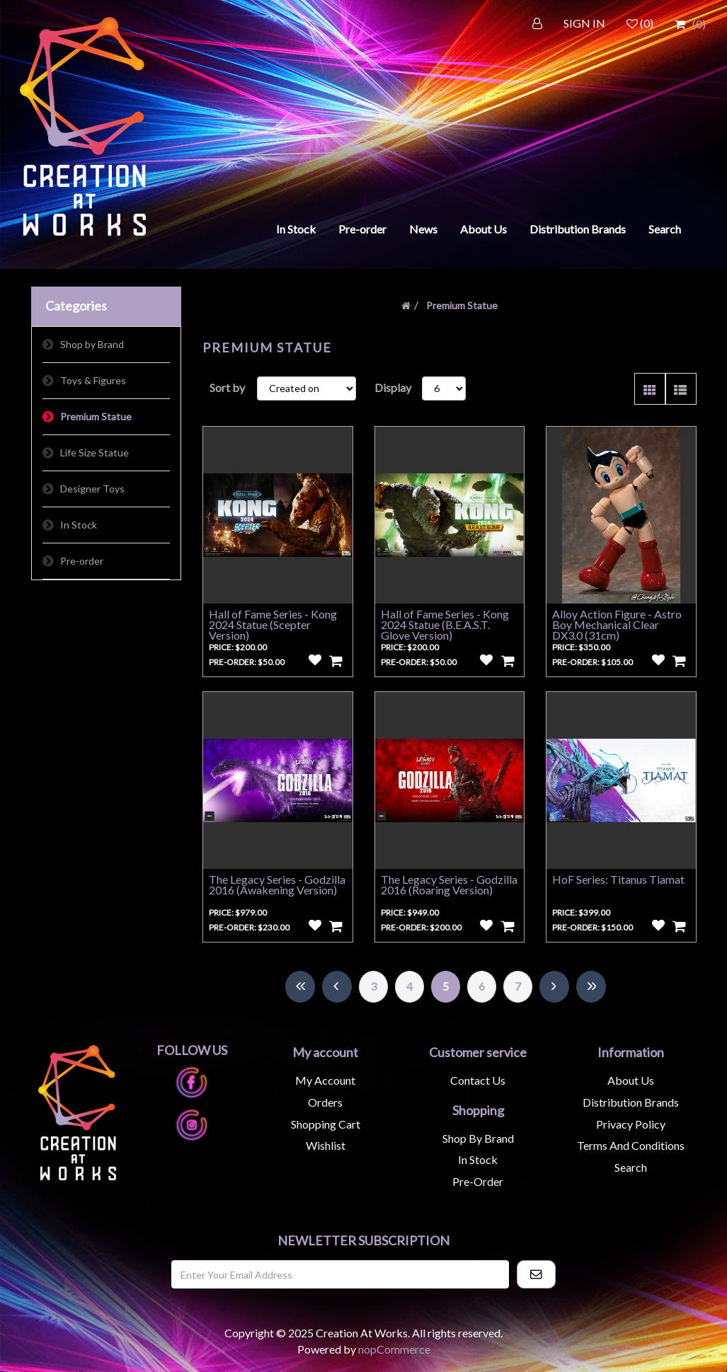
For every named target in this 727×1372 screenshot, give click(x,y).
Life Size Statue (94, 452)
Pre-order (362, 229)
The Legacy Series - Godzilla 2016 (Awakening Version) (277, 884)
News (423, 229)
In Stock (296, 229)
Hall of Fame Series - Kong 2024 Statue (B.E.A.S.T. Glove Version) (445, 624)
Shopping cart (325, 1124)
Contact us (477, 1080)
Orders (325, 1102)
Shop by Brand (92, 344)
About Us (483, 229)
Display (392, 387)
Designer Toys (92, 489)
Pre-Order (477, 1181)
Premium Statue (96, 416)
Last (591, 987)
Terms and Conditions (631, 1145)
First (300, 987)
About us (630, 1080)
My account (325, 1080)
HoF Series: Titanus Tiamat (618, 879)
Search (664, 229)
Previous (337, 987)
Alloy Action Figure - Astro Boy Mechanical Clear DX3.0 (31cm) (617, 624)
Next (554, 987)
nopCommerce (394, 1349)
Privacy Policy (630, 1124)
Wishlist (325, 1145)
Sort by (227, 387)
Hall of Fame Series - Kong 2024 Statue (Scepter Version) (273, 624)
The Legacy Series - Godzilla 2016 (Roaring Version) (449, 884)
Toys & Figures (93, 380)
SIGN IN (584, 23)
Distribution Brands (577, 229)
